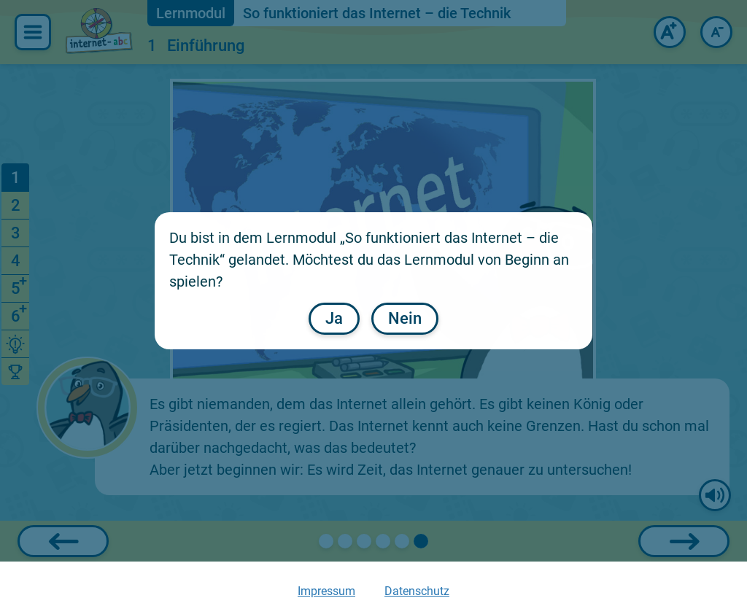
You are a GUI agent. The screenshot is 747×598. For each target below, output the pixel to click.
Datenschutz (416, 591)
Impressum (326, 591)
